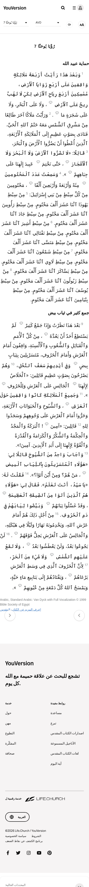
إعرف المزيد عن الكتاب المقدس (20, 609)
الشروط (36, 836)
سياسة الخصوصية (15, 836)
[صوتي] (69, 24)
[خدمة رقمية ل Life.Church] (44, 796)
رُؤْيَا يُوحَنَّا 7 (16, 22)
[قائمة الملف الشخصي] (77, 7)
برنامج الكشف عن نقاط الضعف (24, 841)
